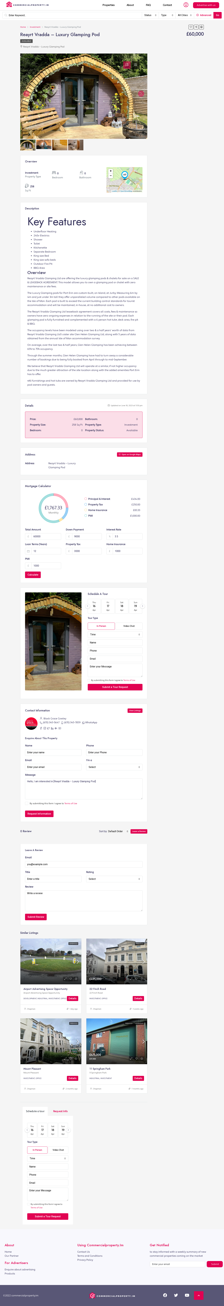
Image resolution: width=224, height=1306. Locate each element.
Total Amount (33, 529)
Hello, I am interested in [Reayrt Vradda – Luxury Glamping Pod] (83, 788)
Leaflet (114, 191)
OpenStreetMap (126, 191)
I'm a (89, 760)
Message (30, 774)
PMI (27, 558)
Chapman (31, 1009)
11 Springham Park (99, 1069)
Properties (108, 5)
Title (27, 872)
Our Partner (12, 1255)
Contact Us (83, 1251)
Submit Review (36, 916)
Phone (90, 745)
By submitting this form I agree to (111, 680)
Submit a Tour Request (115, 687)
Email (28, 760)
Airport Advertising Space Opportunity (45, 989)
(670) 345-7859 (72, 722)
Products (10, 1273)
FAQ (148, 5)
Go (217, 15)
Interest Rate (113, 529)
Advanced (203, 15)
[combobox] (150, 15)
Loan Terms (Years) (36, 544)
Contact (167, 5)
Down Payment (75, 529)
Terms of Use (129, 680)
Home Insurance (115, 544)
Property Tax (73, 544)
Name (28, 745)
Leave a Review (139, 831)
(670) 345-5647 (51, 722)
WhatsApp (91, 722)
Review (29, 886)
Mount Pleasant (32, 1069)
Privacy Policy (85, 1259)
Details (73, 998)
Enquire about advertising (20, 1269)
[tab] (127, 65)
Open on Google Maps (130, 454)
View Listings (135, 711)
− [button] (111, 176)
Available (26, 41)
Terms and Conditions (89, 1255)
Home (8, 1251)
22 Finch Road (97, 989)
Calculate (33, 574)
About (130, 5)
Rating (90, 872)
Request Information (39, 813)
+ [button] (111, 171)
